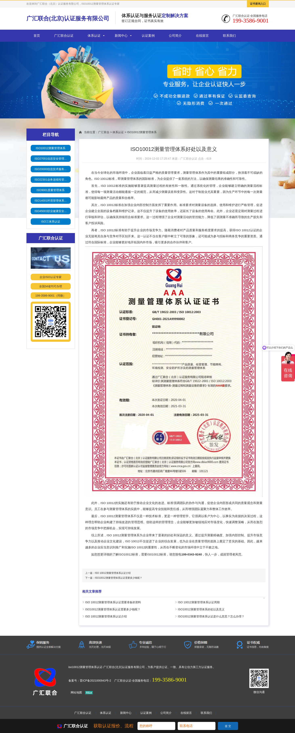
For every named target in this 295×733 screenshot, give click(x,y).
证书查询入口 (258, 3)
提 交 (228, 726)
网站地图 (76, 692)
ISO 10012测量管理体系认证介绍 (113, 573)
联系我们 (229, 35)
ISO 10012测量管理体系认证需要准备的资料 (113, 602)
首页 (37, 35)
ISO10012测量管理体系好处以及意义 (201, 609)
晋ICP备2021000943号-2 (95, 680)
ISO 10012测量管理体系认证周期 (199, 602)
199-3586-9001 (169, 680)
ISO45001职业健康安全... (51, 211)
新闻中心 (121, 35)
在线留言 (202, 35)
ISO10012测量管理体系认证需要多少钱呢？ (118, 577)
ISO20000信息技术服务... (51, 169)
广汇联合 (103, 132)
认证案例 (148, 35)
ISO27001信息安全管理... (51, 158)
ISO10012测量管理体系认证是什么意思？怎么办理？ (211, 616)
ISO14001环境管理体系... (51, 200)
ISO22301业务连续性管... (51, 179)
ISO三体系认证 (50, 221)
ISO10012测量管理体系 (50, 148)
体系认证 (94, 35)
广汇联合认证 (63, 35)
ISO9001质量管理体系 (51, 190)
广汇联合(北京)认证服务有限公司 (67, 18)
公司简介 (175, 35)
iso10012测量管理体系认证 (85, 667)
